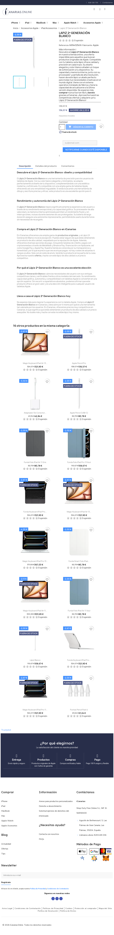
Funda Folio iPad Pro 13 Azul (79, 462)
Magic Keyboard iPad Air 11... (35, 610)
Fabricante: (87, 45)
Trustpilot (6, 730)
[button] (94, 9)
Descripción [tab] (25, 166)
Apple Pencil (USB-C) (79, 413)
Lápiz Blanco (35, 660)
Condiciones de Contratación (58, 888)
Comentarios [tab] (67, 166)
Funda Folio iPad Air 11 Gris (35, 462)
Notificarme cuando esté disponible (86, 149)
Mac (56, 22)
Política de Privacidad (38, 888)
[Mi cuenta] (100, 9)
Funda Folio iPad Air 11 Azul (79, 610)
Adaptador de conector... (35, 413)
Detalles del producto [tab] (46, 166)
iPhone (15, 22)
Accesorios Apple (93, 22)
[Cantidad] (62, 127)
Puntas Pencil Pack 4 (79, 709)
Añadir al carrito (80, 127)
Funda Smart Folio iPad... (79, 561)
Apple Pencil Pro (79, 363)
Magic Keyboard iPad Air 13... (35, 363)
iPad (28, 22)
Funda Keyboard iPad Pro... (35, 511)
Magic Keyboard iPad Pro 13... (35, 561)
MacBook (42, 22)
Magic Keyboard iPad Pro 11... (35, 709)
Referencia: (64, 45)
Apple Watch (71, 22)
